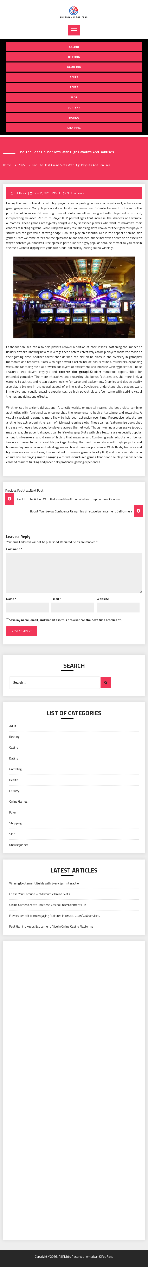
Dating (74, 117)
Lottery (74, 107)
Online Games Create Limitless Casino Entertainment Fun (47, 904)
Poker (74, 87)
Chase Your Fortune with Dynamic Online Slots (39, 894)
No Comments (75, 193)
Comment (14, 549)
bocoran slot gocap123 (75, 371)
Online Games (18, 801)
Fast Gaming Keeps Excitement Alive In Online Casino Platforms (51, 926)
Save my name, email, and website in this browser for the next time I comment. (65, 620)
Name (11, 599)
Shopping (74, 127)
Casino (74, 47)
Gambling (74, 67)
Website (103, 599)
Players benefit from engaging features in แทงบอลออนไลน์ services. (54, 915)
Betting (74, 57)
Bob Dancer (21, 193)
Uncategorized (18, 844)
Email (56, 599)
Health (13, 780)
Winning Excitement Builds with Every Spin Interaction (45, 883)
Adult (74, 77)
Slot (74, 97)
